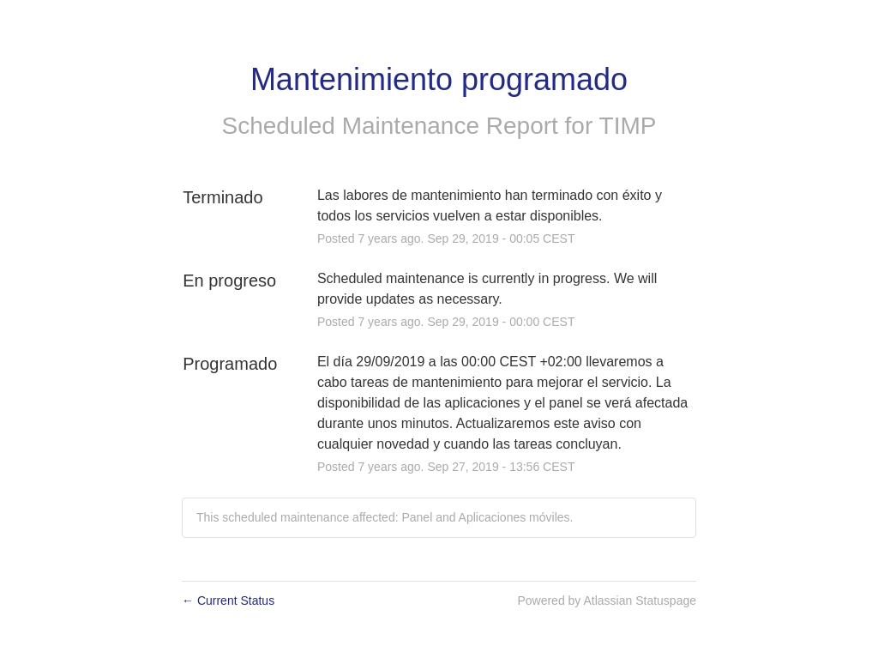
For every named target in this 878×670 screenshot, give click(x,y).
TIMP (628, 125)
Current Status (228, 600)
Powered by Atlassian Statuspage (606, 600)
